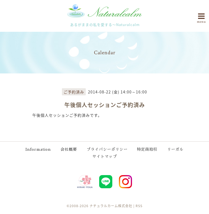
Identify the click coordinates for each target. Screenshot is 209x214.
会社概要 (69, 149)
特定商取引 (147, 149)
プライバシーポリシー (107, 149)
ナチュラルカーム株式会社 (111, 205)
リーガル (175, 149)
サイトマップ (104, 156)
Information (38, 149)
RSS (139, 205)
